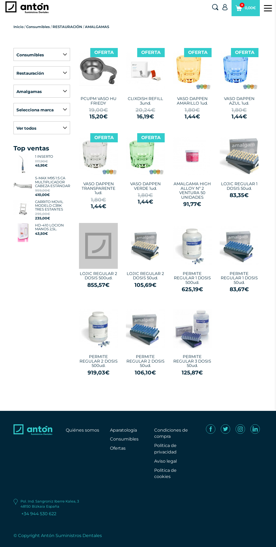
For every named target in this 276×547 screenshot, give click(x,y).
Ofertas (118, 448)
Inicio (18, 27)
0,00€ (246, 9)
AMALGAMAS (97, 27)
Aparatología (123, 430)
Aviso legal (165, 461)
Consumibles (38, 27)
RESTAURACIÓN (67, 27)
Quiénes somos (82, 430)
